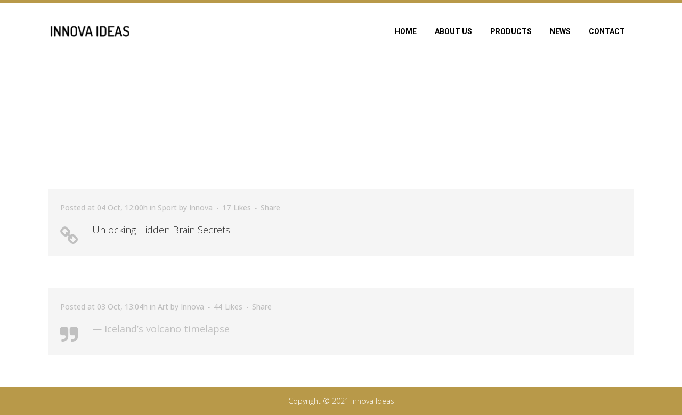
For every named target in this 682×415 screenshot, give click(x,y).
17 (236, 207)
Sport (167, 207)
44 (228, 307)
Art (163, 307)
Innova (201, 207)
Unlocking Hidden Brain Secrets (161, 229)
